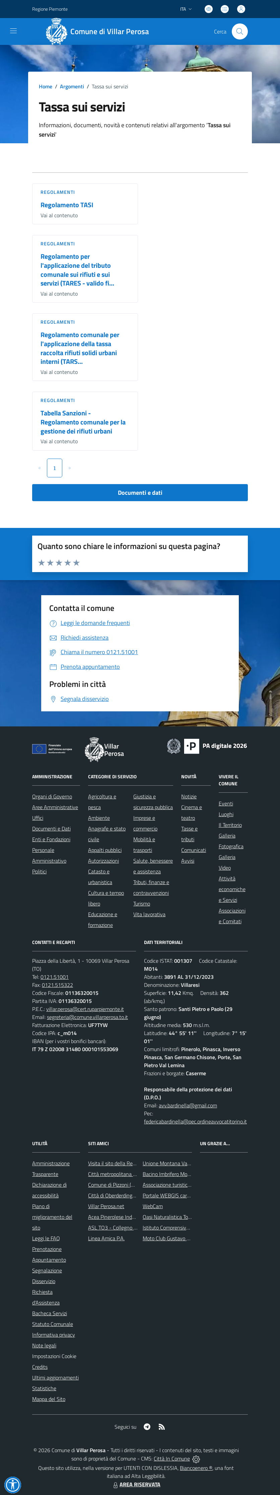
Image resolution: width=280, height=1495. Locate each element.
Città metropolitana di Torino (119, 1174)
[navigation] (13, 31)
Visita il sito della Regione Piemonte (127, 1163)
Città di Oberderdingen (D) (116, 1195)
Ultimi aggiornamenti (55, 1377)
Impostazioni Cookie (54, 1356)
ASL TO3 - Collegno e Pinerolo (122, 1228)
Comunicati (193, 850)
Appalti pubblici (105, 850)
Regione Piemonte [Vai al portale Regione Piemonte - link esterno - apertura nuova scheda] (50, 8)
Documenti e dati (140, 492)
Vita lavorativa (149, 914)
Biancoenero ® (196, 1468)
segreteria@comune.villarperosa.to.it (87, 1017)
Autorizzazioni (103, 861)
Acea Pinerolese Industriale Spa (123, 1217)
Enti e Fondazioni (51, 839)
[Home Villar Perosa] (100, 31)
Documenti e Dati (51, 828)
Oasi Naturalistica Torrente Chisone (182, 1217)
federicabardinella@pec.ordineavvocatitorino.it (195, 1121)
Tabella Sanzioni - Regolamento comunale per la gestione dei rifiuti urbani (83, 422)
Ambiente (99, 818)
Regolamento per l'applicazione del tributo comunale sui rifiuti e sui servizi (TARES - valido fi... (77, 269)
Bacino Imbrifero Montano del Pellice (183, 1174)
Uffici (37, 818)
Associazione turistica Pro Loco (177, 1185)
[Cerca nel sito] (240, 31)
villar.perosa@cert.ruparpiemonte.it (85, 1009)
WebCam (153, 1206)
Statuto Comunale (52, 1324)
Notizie (189, 796)
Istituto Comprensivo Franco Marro (181, 1228)
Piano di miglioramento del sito (52, 1217)
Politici (39, 871)
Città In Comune (172, 1458)
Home (45, 86)
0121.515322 (57, 985)
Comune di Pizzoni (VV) (113, 1185)
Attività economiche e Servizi (232, 889)
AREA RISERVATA (136, 1484)
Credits (40, 1367)
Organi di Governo (52, 796)
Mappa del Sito (48, 1399)
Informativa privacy (53, 1335)
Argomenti (72, 86)
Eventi (226, 803)
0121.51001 (55, 977)
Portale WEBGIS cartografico (174, 1195)
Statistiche (44, 1388)
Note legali (44, 1345)
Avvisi (187, 861)
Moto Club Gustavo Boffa (171, 1238)
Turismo (141, 903)
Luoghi (226, 814)
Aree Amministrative (55, 807)
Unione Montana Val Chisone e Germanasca (192, 1163)
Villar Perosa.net (106, 1206)
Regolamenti (58, 191)
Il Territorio (230, 825)
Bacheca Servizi (49, 1313)
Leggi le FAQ (46, 1238)
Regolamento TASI (67, 205)
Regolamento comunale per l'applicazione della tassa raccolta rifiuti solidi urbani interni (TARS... (80, 348)
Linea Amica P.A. (106, 1238)
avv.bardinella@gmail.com (188, 1105)
